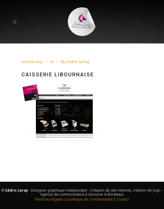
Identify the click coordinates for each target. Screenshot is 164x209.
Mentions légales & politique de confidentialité (74, 199)
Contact (122, 199)
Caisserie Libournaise (57, 74)
